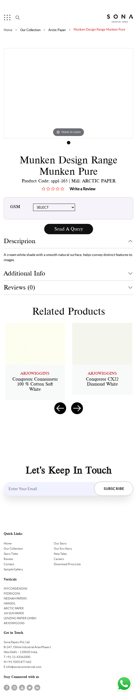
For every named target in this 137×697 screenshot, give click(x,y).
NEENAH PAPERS (15, 598)
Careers (59, 559)
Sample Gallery (13, 569)
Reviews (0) (19, 287)
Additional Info (24, 273)
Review (8, 559)
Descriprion (19, 241)
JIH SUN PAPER (14, 613)
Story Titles (11, 553)
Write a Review (82, 189)
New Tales (60, 553)
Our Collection (30, 30)
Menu (8, 18)
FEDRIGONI (12, 593)
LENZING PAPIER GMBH (20, 618)
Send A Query (68, 229)
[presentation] (60, 408)
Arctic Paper (57, 30)
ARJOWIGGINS (14, 623)
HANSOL (10, 603)
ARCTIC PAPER (14, 608)
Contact (9, 564)
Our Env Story (63, 548)
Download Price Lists (67, 564)
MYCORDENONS (15, 588)
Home (8, 30)
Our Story (60, 543)
